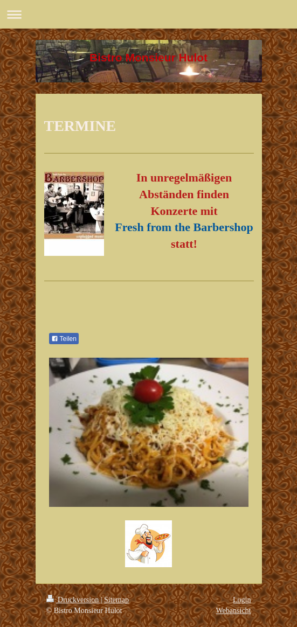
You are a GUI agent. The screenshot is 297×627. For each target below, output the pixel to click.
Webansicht (233, 611)
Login (242, 600)
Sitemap (116, 600)
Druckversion (73, 600)
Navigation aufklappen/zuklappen (148, 14)
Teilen (64, 339)
